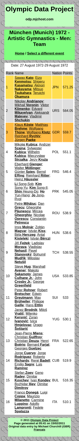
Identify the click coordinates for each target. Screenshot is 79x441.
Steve (23, 266)
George (29, 283)
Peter (25, 290)
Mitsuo (29, 91)
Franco (26, 392)
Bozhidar (25, 384)
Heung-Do (26, 191)
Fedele (29, 409)
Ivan (40, 380)
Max (28, 299)
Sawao (24, 78)
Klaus (24, 125)
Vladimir (28, 118)
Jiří (22, 243)
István (36, 231)
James (28, 276)
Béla (25, 234)
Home (19, 53)
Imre (24, 227)
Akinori (29, 87)
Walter (27, 168)
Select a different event (45, 53)
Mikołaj (26, 144)
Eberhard (28, 164)
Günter (25, 172)
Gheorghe (28, 209)
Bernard (38, 344)
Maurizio (27, 398)
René (40, 360)
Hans (34, 305)
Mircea (29, 213)
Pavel (26, 252)
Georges (28, 348)
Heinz (26, 179)
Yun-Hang (29, 193)
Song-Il (38, 187)
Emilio (24, 364)
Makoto (27, 272)
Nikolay (29, 101)
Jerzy (38, 159)
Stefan (24, 372)
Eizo (28, 79)
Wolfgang (38, 132)
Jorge (25, 353)
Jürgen (25, 140)
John (28, 279)
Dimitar (26, 378)
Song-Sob (24, 184)
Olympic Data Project (44, 420)
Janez (26, 310)
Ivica (26, 323)
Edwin (28, 295)
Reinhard (27, 136)
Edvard (28, 110)
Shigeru (29, 83)
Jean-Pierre (29, 333)
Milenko (26, 315)
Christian (28, 337)
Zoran (26, 319)
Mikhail (26, 105)
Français (39, 429)
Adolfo (27, 405)
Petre (25, 203)
